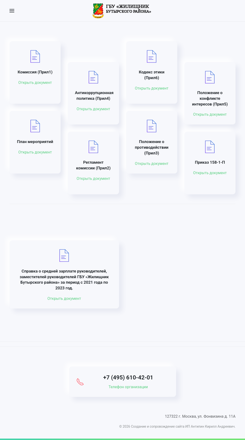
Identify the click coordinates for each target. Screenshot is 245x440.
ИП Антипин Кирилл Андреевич (210, 426)
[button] (12, 10)
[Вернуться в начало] (122, 10)
